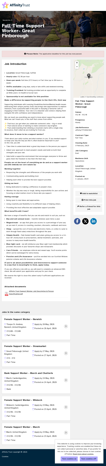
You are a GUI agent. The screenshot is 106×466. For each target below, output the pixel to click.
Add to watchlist (89, 193)
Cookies (5, 457)
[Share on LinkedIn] (93, 221)
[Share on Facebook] (77, 221)
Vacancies (7, 20)
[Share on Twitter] (85, 221)
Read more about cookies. (83, 454)
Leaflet (82, 97)
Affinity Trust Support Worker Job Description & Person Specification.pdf (31, 292)
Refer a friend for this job (88, 207)
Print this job (89, 200)
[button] (88, 76)
